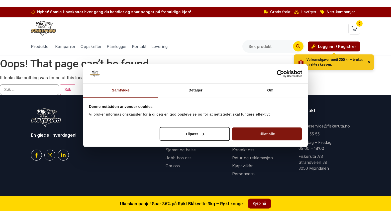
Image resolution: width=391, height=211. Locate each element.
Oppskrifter (91, 46)
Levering (159, 46)
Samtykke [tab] (121, 90)
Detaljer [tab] (195, 90)
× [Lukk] (369, 62)
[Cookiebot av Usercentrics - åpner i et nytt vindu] (280, 74)
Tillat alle (267, 134)
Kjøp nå (259, 203)
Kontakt (139, 46)
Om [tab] (270, 90)
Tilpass (195, 134)
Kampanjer (65, 46)
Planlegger (117, 46)
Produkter (40, 46)
